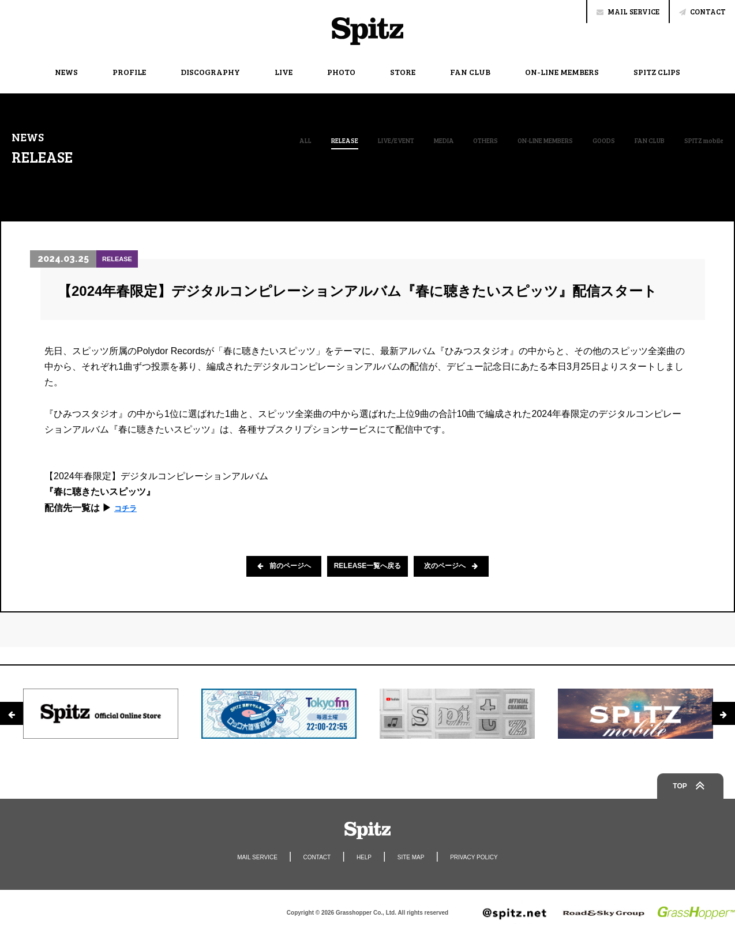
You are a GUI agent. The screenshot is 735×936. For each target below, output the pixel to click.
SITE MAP (414, 857)
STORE (402, 71)
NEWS (66, 71)
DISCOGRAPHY (210, 71)
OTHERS (436, 140)
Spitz (367, 31)
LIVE (283, 71)
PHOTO (341, 71)
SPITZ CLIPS (656, 71)
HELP (363, 857)
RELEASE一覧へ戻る (368, 566)
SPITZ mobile (698, 140)
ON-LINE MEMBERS (562, 71)
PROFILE (129, 71)
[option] (101, 714)
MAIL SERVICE (628, 11)
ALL (227, 140)
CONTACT (702, 11)
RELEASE (271, 140)
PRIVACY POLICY (484, 857)
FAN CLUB (470, 71)
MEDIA (388, 140)
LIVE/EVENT (331, 140)
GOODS (579, 140)
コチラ (128, 508)
